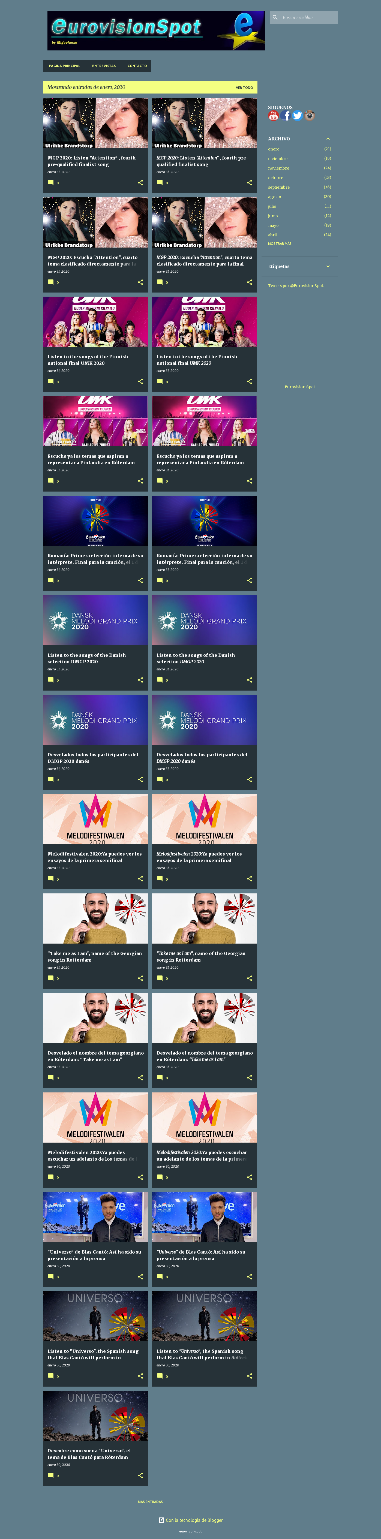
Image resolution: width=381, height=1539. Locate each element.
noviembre (278, 168)
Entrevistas (102, 66)
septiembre (279, 187)
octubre (275, 177)
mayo (273, 225)
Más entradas (150, 1502)
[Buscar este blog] (309, 17)
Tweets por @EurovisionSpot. (296, 285)
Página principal (63, 66)
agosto (274, 196)
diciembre (277, 158)
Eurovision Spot (300, 386)
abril (272, 235)
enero (274, 149)
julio (272, 206)
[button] (140, 183)
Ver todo (244, 87)
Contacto (135, 66)
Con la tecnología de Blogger (190, 1520)
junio (273, 215)
